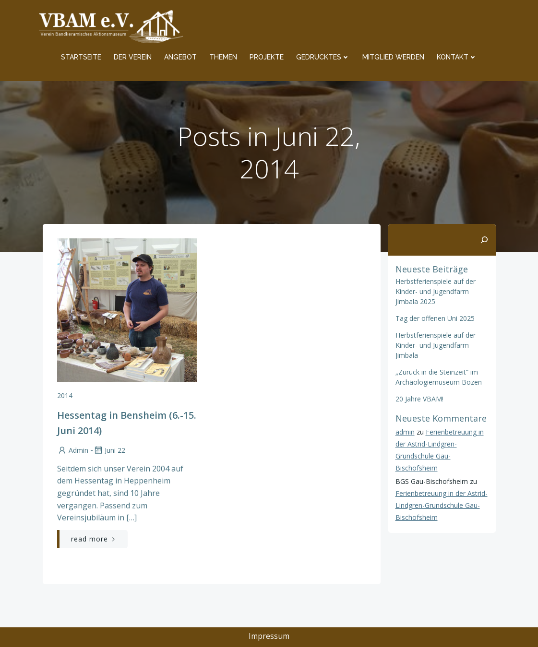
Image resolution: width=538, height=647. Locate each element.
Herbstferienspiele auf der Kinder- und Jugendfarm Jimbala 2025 (435, 291)
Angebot (180, 57)
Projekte (267, 57)
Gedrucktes (323, 57)
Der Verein (133, 57)
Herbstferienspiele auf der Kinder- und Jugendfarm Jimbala (435, 345)
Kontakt (457, 57)
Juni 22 (109, 450)
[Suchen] (484, 240)
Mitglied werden (393, 57)
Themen (223, 57)
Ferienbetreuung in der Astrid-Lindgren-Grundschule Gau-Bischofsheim (441, 505)
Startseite (81, 57)
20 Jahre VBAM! (419, 398)
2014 (64, 395)
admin (72, 450)
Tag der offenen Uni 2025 (435, 318)
